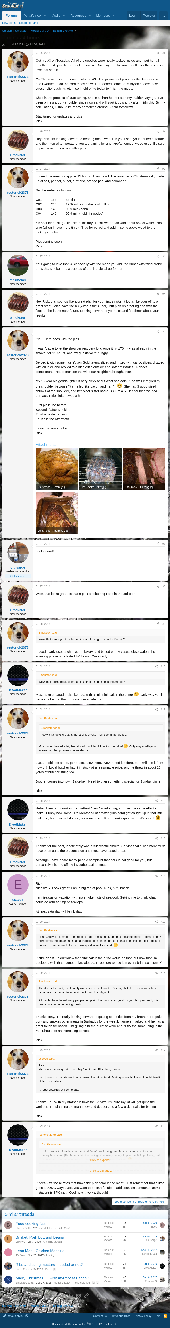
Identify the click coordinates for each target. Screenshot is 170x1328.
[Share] (158, 53)
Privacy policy (142, 1316)
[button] (45, 15)
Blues (19, 1228)
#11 (163, 709)
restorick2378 (14, 44)
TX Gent (21, 1255)
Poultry (50, 1255)
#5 (163, 293)
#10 (163, 666)
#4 (163, 256)
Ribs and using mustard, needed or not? (49, 1265)
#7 (163, 543)
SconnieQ (151, 1281)
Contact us (100, 1316)
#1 (163, 53)
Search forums (28, 22)
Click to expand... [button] (101, 1170)
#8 (163, 586)
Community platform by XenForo (85, 1324)
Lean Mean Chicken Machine (40, 1251)
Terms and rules (120, 1316)
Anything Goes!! (52, 1241)
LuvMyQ (21, 1241)
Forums (12, 15)
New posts (9, 22)
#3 (163, 168)
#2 (163, 131)
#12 (163, 801)
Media (55, 15)
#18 (163, 1126)
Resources (78, 15)
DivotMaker (150, 1267)
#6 (163, 331)
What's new (32, 15)
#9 (163, 624)
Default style (13, 1316)
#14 (163, 875)
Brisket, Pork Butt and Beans (40, 1237)
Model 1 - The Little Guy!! (55, 1228)
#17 (163, 1050)
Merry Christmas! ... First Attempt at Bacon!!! (53, 1278)
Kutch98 (20, 1269)
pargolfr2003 (149, 1253)
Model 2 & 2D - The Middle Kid (72, 1282)
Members (103, 15)
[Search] (163, 15)
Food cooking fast (30, 1224)
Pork (48, 1269)
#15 (163, 921)
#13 (163, 838)
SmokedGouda (24, 1282)
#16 (163, 972)
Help (157, 1316)
